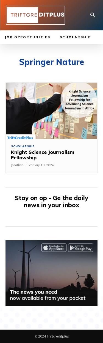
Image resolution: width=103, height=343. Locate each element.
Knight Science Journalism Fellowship (42, 155)
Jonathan (17, 165)
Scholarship (23, 146)
